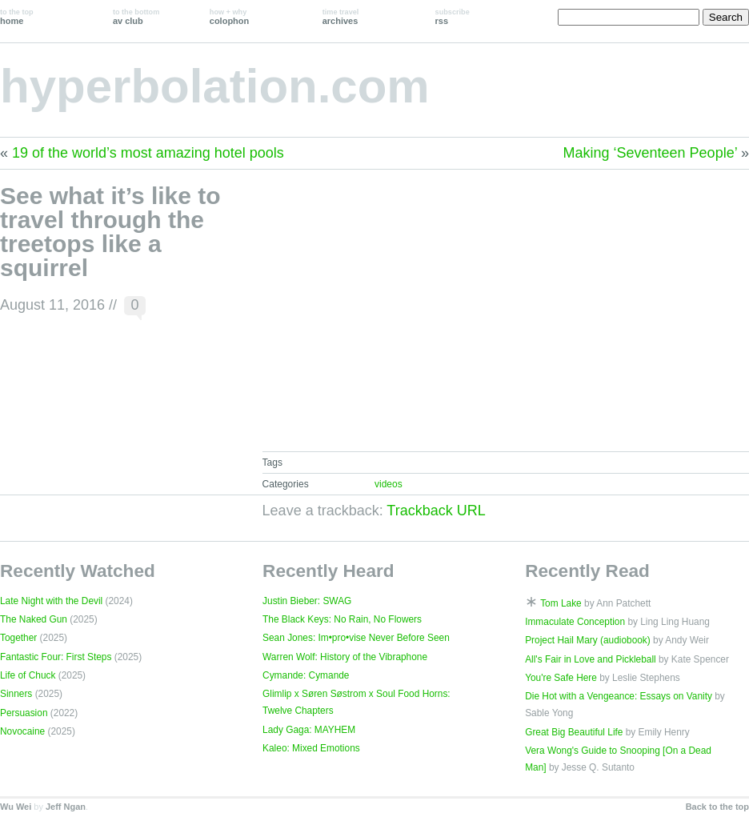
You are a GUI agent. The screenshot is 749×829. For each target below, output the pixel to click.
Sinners (16, 693)
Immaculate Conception (575, 621)
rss (452, 17)
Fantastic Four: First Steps (55, 657)
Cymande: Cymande (305, 675)
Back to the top (717, 806)
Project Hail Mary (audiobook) (588, 640)
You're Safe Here (561, 677)
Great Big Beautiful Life (574, 732)
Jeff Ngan (66, 806)
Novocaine (22, 731)
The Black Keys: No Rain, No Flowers (342, 619)
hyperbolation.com (215, 86)
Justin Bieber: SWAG (306, 601)
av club (136, 17)
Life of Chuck (27, 675)
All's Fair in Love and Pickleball (590, 659)
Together (18, 637)
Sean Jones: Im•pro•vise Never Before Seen (356, 637)
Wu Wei (15, 806)
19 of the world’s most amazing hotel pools (148, 153)
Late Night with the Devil (51, 601)
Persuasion (24, 713)
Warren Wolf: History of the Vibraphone (344, 657)
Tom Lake (561, 603)
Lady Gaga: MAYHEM (308, 729)
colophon (229, 17)
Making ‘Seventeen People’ (650, 153)
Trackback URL (436, 511)
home (17, 17)
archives (340, 17)
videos (388, 484)
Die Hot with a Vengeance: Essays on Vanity (618, 696)
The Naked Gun (33, 619)
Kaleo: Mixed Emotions (311, 748)
